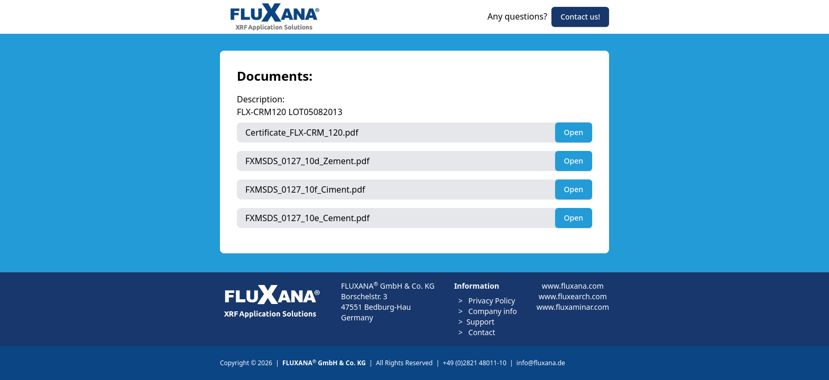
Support (480, 322)
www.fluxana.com (573, 286)
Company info (491, 311)
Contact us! (580, 17)
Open (573, 132)
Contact (480, 332)
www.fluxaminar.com (573, 307)
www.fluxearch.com (573, 296)
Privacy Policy (490, 301)
